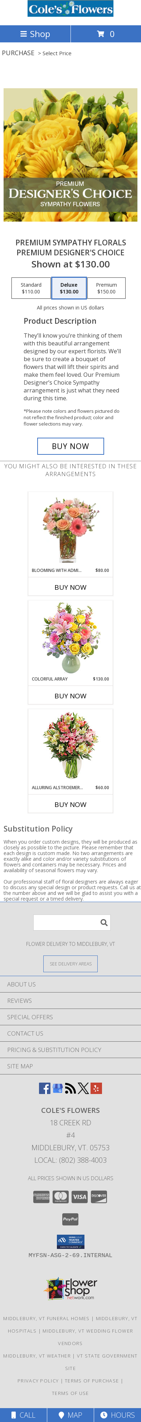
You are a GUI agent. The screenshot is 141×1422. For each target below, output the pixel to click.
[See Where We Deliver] (70, 963)
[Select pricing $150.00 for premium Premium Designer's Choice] (106, 288)
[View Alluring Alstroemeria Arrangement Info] (71, 747)
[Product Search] (72, 923)
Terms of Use (70, 1393)
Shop (35, 34)
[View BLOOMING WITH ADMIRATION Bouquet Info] (71, 530)
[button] (70, 1242)
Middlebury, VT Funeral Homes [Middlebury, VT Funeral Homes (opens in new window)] (46, 1318)
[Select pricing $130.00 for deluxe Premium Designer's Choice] (69, 288)
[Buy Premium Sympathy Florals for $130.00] (70, 446)
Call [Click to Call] (23, 1415)
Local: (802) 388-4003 (70, 1160)
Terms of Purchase (92, 1380)
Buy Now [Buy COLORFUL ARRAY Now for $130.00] (70, 695)
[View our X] (83, 1092)
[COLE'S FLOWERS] (70, 14)
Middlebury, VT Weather (37, 1356)
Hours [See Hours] (117, 1415)
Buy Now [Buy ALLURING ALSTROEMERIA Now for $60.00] (70, 804)
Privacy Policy (38, 1380)
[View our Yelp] (96, 1092)
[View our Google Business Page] (57, 1092)
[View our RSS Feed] (70, 1092)
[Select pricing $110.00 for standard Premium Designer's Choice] (31, 288)
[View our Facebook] (44, 1092)
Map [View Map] (70, 1415)
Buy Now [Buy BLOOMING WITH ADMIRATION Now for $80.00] (70, 587)
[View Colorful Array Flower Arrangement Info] (71, 638)
